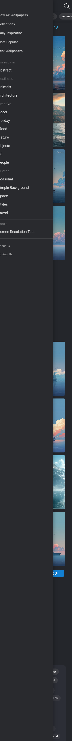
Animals (60, 16)
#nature (29, 736)
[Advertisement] (36, 301)
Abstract (44, 16)
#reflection (46, 729)
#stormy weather (19, 721)
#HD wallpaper (17, 698)
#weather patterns (20, 729)
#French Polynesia (20, 713)
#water (12, 736)
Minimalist (47, 680)
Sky (10, 680)
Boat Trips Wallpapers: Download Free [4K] (24, 6)
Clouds (26, 680)
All (15, 16)
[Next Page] (51, 573)
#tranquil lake (43, 690)
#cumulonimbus (18, 706)
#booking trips (17, 690)
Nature (28, 16)
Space (51, 672)
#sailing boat (49, 736)
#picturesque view (46, 698)
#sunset (42, 721)
